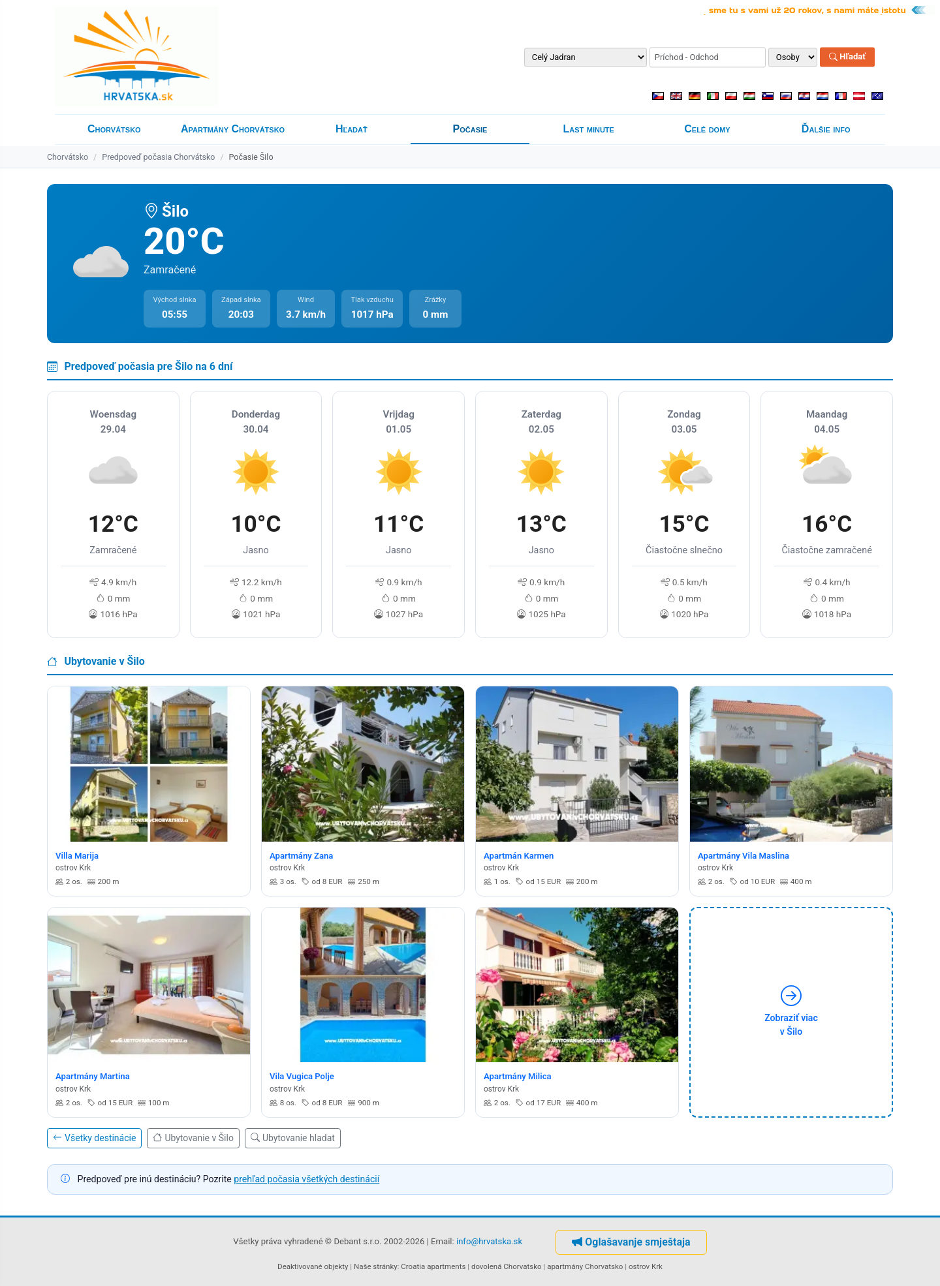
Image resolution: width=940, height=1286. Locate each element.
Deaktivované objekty (312, 1266)
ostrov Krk (646, 1266)
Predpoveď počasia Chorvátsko (158, 157)
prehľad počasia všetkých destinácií (306, 1179)
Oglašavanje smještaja (631, 1242)
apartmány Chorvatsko (585, 1266)
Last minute (588, 128)
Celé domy (707, 128)
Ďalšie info (826, 128)
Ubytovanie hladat (293, 1138)
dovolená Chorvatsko (506, 1266)
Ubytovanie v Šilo (193, 1138)
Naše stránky (376, 1266)
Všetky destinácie (94, 1138)
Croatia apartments (433, 1266)
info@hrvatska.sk (489, 1241)
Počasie (470, 128)
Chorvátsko (114, 128)
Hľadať (847, 57)
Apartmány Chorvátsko (233, 128)
